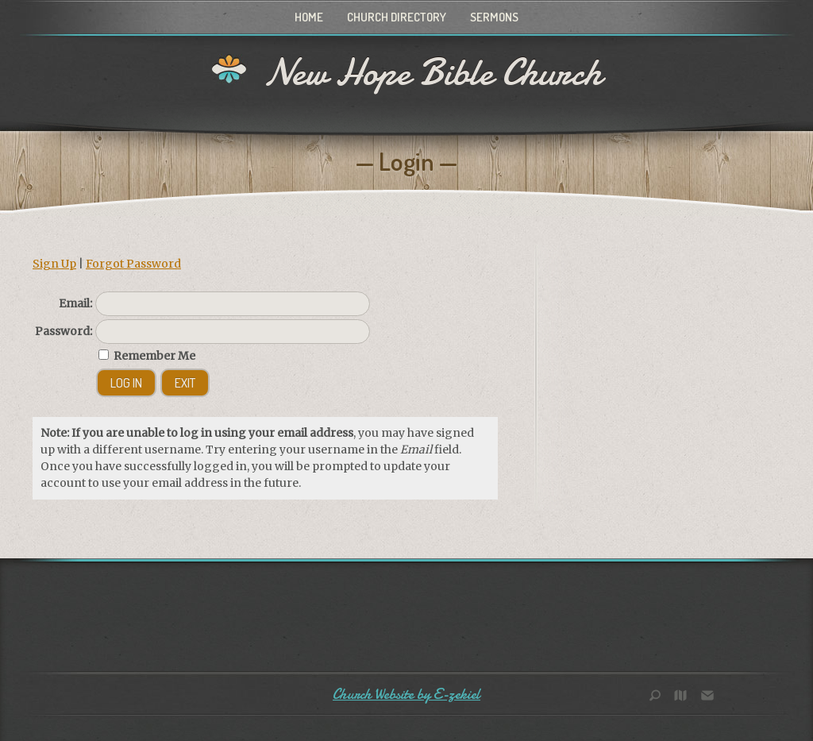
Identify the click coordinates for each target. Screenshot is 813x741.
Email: (75, 303)
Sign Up (54, 264)
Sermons (494, 17)
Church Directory (396, 17)
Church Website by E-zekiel (406, 694)
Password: (63, 331)
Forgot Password (133, 264)
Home (309, 17)
